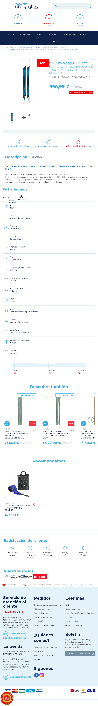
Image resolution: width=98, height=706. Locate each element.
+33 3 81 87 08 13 (13, 611)
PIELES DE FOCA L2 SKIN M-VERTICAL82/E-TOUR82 (17, 507)
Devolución (39, 621)
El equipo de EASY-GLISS (45, 647)
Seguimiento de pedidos (45, 617)
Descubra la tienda (20, 677)
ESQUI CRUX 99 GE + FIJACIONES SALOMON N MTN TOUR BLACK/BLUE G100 (55, 433)
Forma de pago (41, 613)
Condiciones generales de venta (48, 605)
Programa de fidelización (45, 625)
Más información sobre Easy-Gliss (80, 613)
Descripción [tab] (16, 157)
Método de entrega (43, 609)
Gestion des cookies (74, 625)
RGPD (37, 659)
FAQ (67, 605)
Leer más (74, 598)
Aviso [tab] (37, 157)
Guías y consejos (72, 609)
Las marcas (70, 617)
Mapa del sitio (71, 621)
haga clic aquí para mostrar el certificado (78, 585)
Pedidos (42, 598)
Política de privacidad (43, 655)
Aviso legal (38, 651)
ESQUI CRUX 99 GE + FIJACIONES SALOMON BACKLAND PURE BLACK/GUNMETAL (16, 433)
